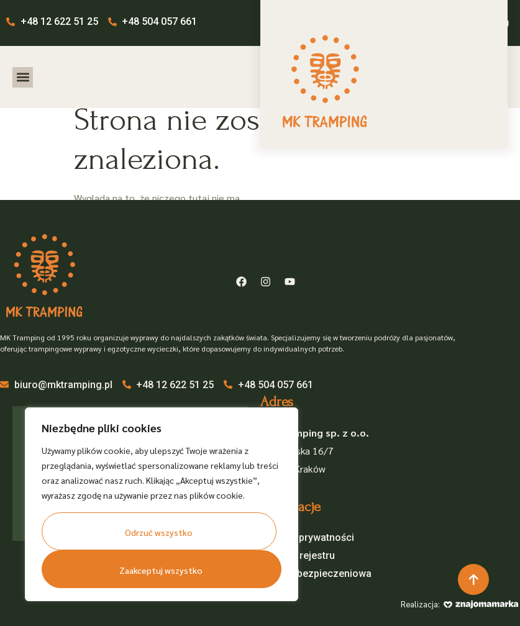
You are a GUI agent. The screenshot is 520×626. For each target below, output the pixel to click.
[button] (22, 77)
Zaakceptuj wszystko (161, 570)
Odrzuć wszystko (159, 532)
